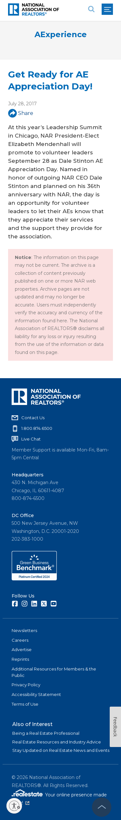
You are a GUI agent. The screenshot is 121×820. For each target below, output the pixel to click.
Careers (20, 640)
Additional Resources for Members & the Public (54, 672)
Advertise (22, 649)
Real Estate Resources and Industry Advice (56, 741)
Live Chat (31, 438)
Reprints (20, 659)
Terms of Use (25, 704)
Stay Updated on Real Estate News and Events (60, 750)
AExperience (61, 34)
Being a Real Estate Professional (45, 733)
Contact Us (33, 417)
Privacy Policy (26, 684)
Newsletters (24, 630)
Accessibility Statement (36, 694)
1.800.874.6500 (36, 428)
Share (20, 113)
